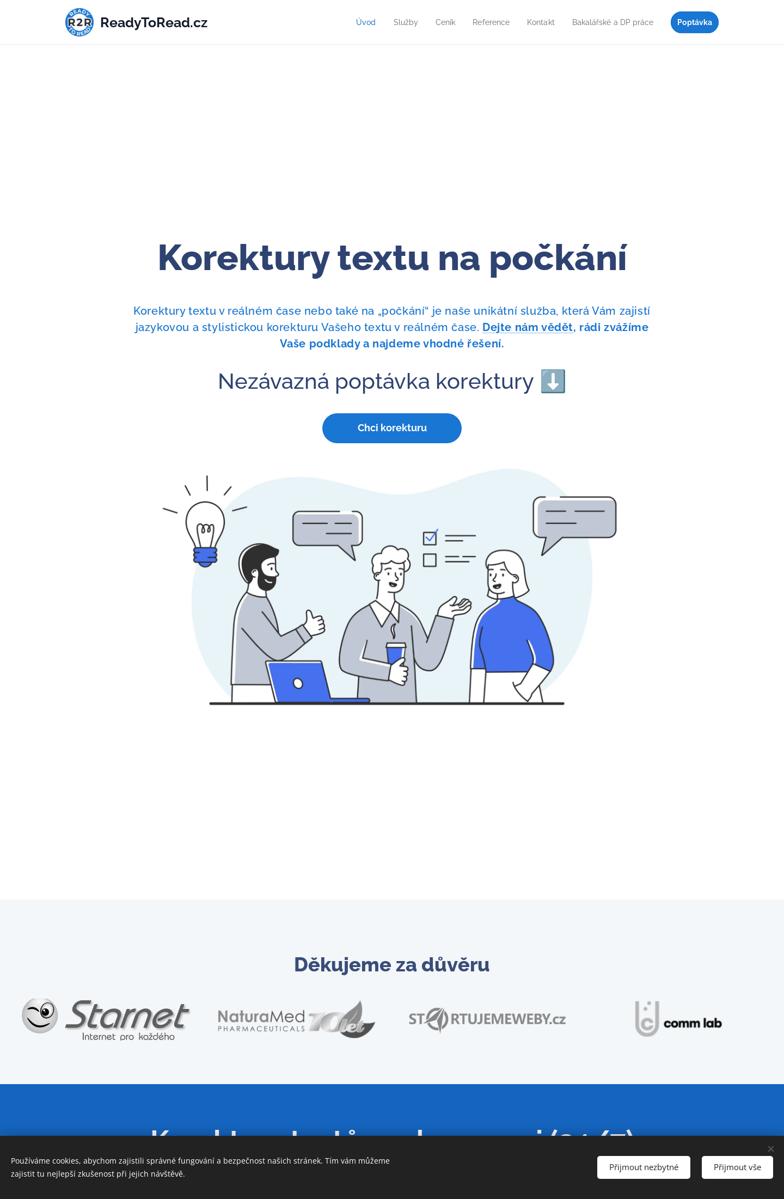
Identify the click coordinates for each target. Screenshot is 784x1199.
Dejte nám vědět (527, 326)
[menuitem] (349, 22)
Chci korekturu (392, 427)
